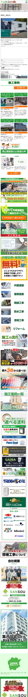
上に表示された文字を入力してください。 (11, 69)
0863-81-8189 (15, 601)
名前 (2, 60)
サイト (2, 63)
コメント (3, 46)
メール (3, 61)
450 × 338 (19, 40)
